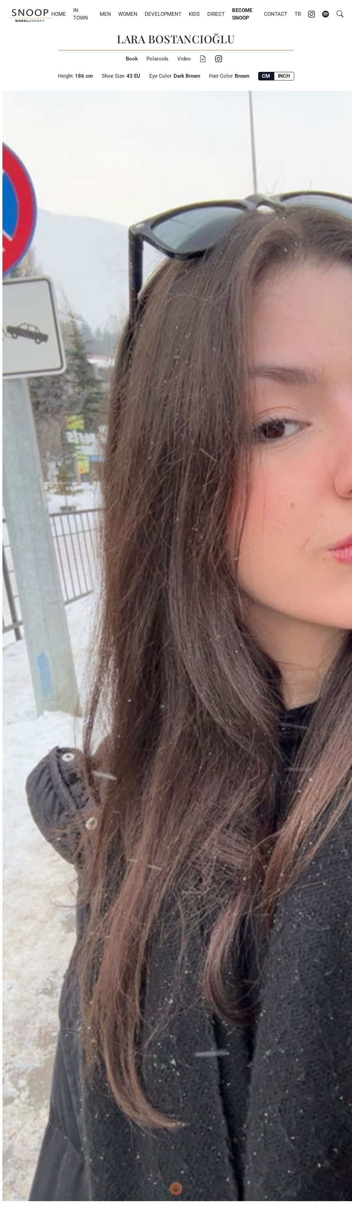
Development (163, 14)
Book (132, 59)
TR (298, 14)
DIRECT (216, 14)
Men (105, 14)
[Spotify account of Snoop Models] (325, 14)
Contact (275, 14)
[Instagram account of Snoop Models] (311, 14)
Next (260, 646)
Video (184, 59)
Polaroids (157, 59)
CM (266, 76)
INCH (284, 76)
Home (58, 14)
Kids (194, 14)
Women (128, 14)
